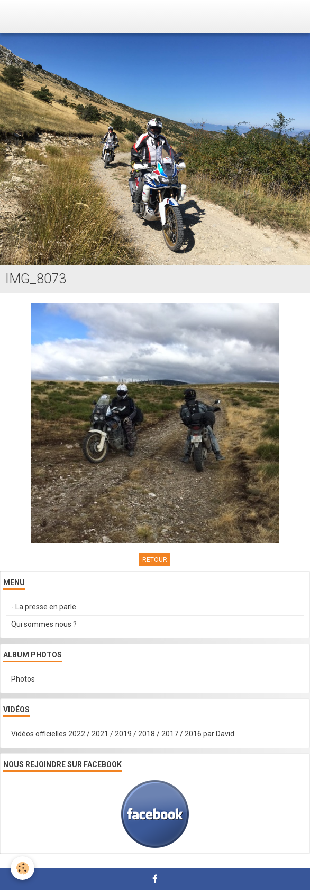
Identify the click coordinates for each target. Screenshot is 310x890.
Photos (23, 679)
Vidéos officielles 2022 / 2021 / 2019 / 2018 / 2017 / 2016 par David (122, 734)
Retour (154, 559)
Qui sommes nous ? (44, 624)
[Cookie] (22, 868)
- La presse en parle (43, 606)
